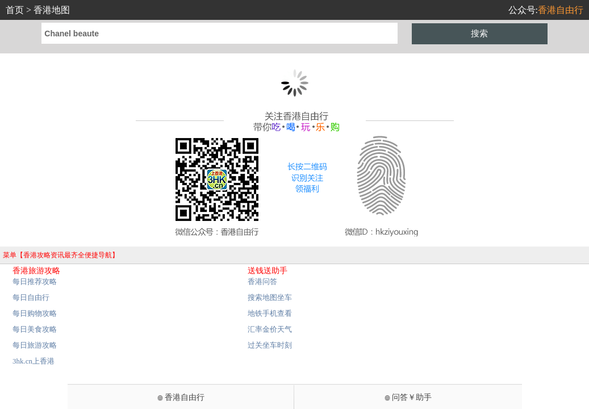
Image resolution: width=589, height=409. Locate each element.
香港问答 (262, 281)
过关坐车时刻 (270, 345)
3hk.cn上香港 (33, 361)
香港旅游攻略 (36, 270)
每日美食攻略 (34, 329)
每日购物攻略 (34, 313)
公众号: (545, 10)
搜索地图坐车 (270, 297)
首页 (15, 10)
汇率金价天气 (270, 329)
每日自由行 (30, 297)
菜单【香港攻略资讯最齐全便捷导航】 (61, 255)
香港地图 (52, 10)
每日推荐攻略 (34, 281)
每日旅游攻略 (34, 345)
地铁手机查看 (270, 313)
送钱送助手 (267, 270)
